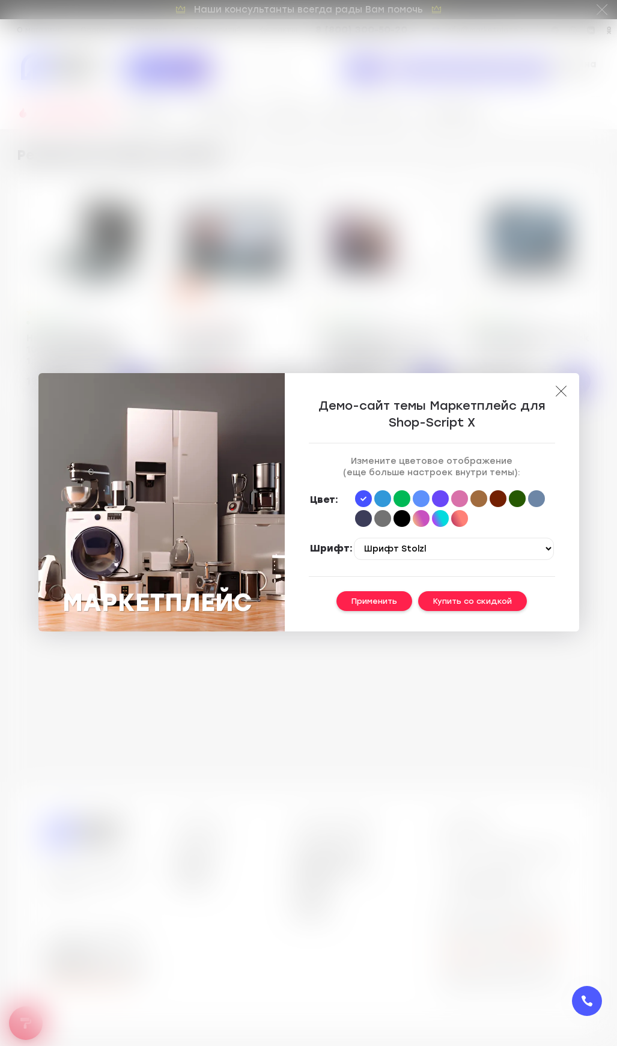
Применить (374, 601)
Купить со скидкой (472, 601)
